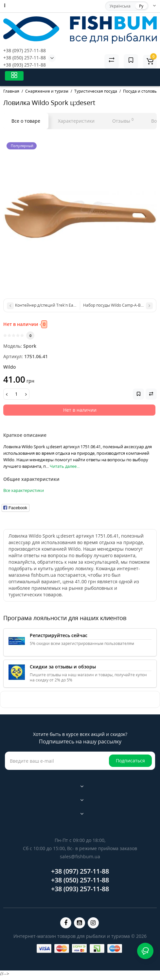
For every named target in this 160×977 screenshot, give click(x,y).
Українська (120, 6)
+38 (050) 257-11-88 (24, 57)
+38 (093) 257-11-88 (24, 65)
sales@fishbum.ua (80, 856)
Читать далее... (65, 466)
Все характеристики (23, 490)
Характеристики (76, 121)
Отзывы (122, 120)
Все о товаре (25, 121)
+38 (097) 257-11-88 (24, 50)
